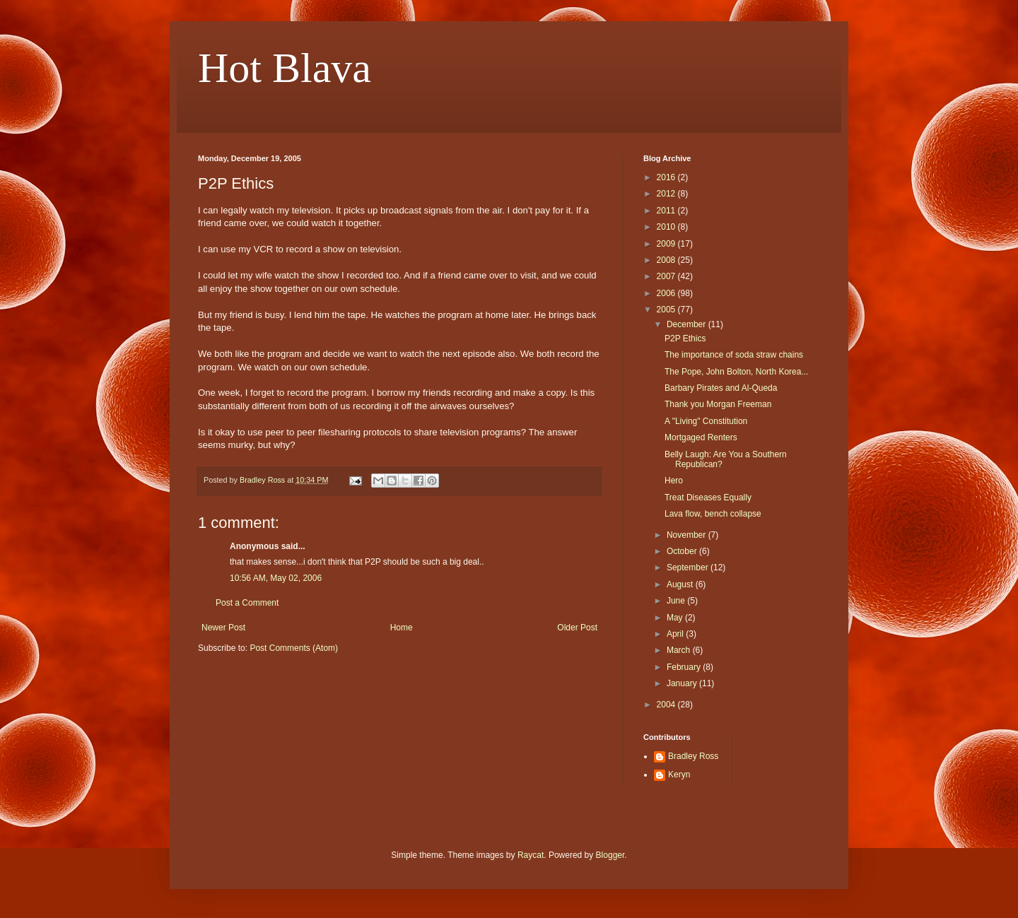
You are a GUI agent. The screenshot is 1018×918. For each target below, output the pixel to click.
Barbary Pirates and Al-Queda (721, 388)
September (688, 567)
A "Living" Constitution (706, 421)
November (687, 535)
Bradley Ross (693, 756)
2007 (667, 276)
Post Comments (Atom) (294, 648)
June (677, 601)
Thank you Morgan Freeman (718, 404)
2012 (667, 194)
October (683, 551)
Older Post (577, 627)
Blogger (610, 855)
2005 (667, 309)
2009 (667, 244)
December (687, 324)
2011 (667, 211)
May (676, 618)
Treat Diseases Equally (708, 497)
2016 (667, 177)
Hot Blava (284, 68)
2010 (667, 227)
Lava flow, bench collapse (713, 514)
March (680, 650)
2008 (667, 260)
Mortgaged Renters (701, 437)
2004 (667, 705)
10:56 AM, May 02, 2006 (276, 578)
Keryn (679, 774)
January (683, 683)
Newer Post (223, 627)
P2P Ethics (685, 338)
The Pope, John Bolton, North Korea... (736, 372)
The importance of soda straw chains (734, 355)
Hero (674, 481)
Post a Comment (247, 603)
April (676, 634)
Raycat (530, 855)
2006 (667, 293)
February (685, 667)
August (681, 584)
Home (401, 627)
